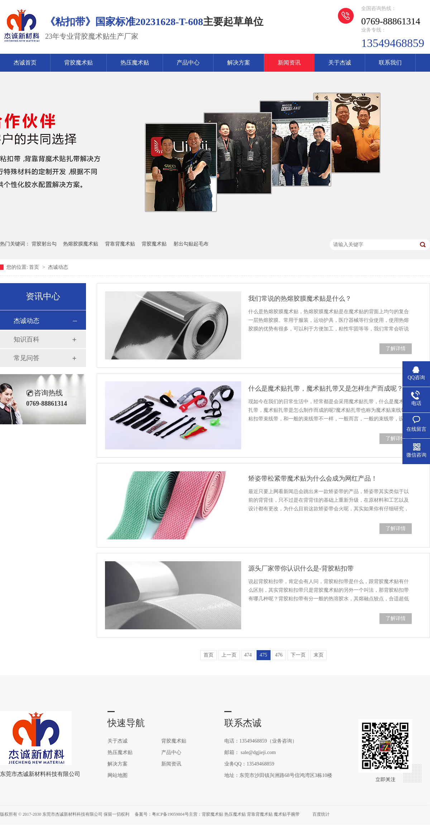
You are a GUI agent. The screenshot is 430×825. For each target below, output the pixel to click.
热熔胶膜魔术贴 (80, 244)
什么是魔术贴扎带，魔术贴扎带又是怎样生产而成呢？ (325, 388)
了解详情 (396, 348)
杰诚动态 (58, 267)
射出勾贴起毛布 (191, 244)
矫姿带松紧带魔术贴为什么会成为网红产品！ (312, 478)
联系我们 (390, 62)
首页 (34, 267)
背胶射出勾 (44, 244)
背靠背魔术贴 (120, 244)
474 (248, 655)
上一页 (228, 655)
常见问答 (26, 358)
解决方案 (238, 62)
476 (279, 655)
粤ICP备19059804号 (170, 814)
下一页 (298, 655)
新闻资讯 (289, 62)
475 (263, 655)
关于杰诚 (339, 62)
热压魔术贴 (134, 62)
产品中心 (188, 62)
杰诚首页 (25, 62)
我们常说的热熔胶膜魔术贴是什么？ (300, 298)
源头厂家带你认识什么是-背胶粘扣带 (301, 568)
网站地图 (118, 775)
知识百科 (26, 339)
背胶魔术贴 (78, 62)
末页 (319, 655)
